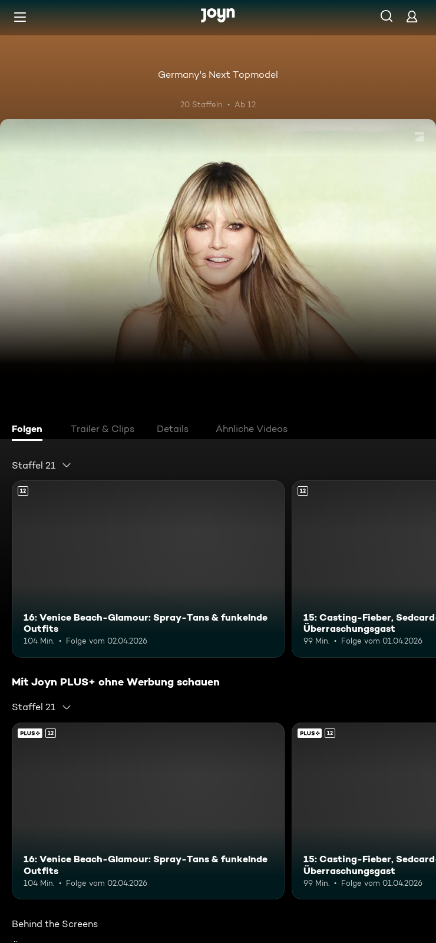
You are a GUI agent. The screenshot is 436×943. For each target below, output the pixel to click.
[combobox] (42, 465)
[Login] (412, 16)
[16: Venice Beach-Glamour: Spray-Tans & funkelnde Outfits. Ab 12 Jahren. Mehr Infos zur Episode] (148, 569)
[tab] (30, 430)
